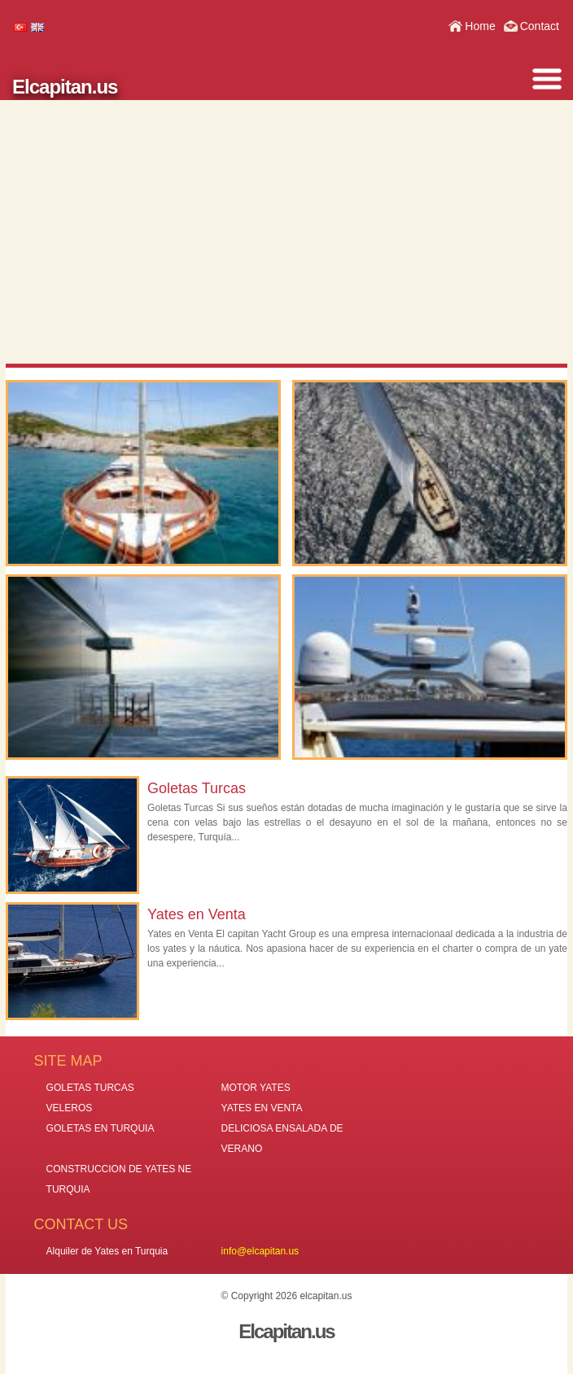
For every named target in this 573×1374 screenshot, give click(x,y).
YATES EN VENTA (262, 1108)
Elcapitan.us (64, 87)
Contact (539, 26)
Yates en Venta (196, 914)
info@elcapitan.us (260, 1251)
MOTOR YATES (256, 1087)
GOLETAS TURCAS (90, 1087)
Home (480, 26)
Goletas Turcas (196, 788)
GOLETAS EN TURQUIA (100, 1128)
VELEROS (69, 1108)
